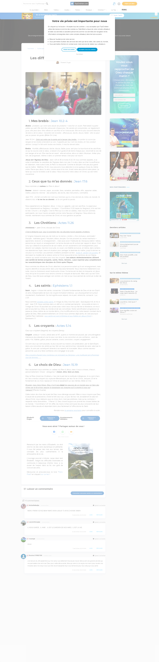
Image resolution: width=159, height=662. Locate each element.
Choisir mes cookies (69, 49)
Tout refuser (79, 54)
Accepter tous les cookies (87, 49)
